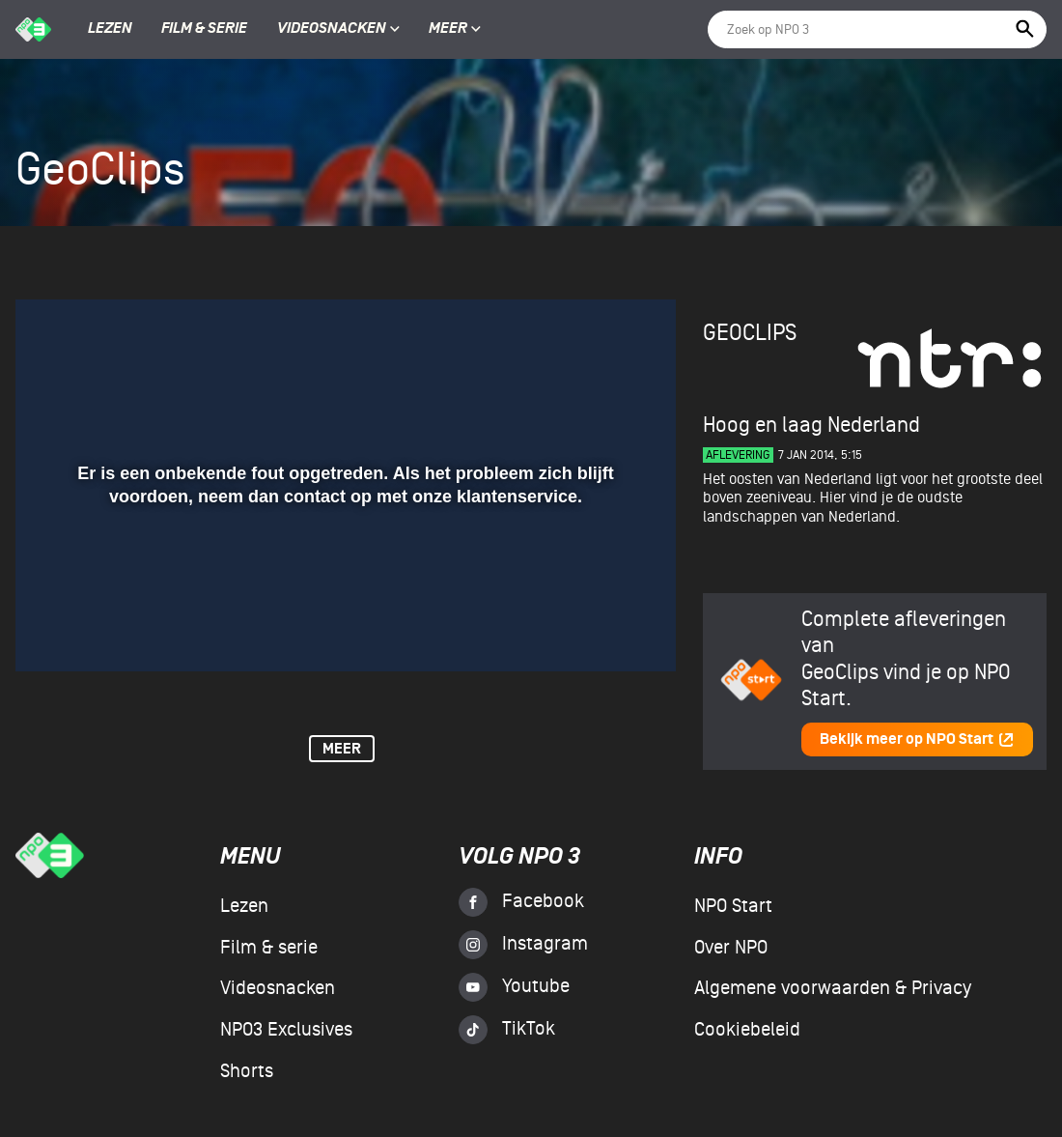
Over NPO (731, 947)
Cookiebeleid (747, 1029)
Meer (455, 29)
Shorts (246, 1071)
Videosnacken (331, 29)
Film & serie (204, 29)
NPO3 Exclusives (286, 1029)
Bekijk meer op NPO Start (917, 739)
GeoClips (749, 333)
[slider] (343, 589)
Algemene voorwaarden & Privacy (832, 988)
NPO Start (733, 906)
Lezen (110, 29)
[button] (54, 629)
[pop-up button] (598, 629)
